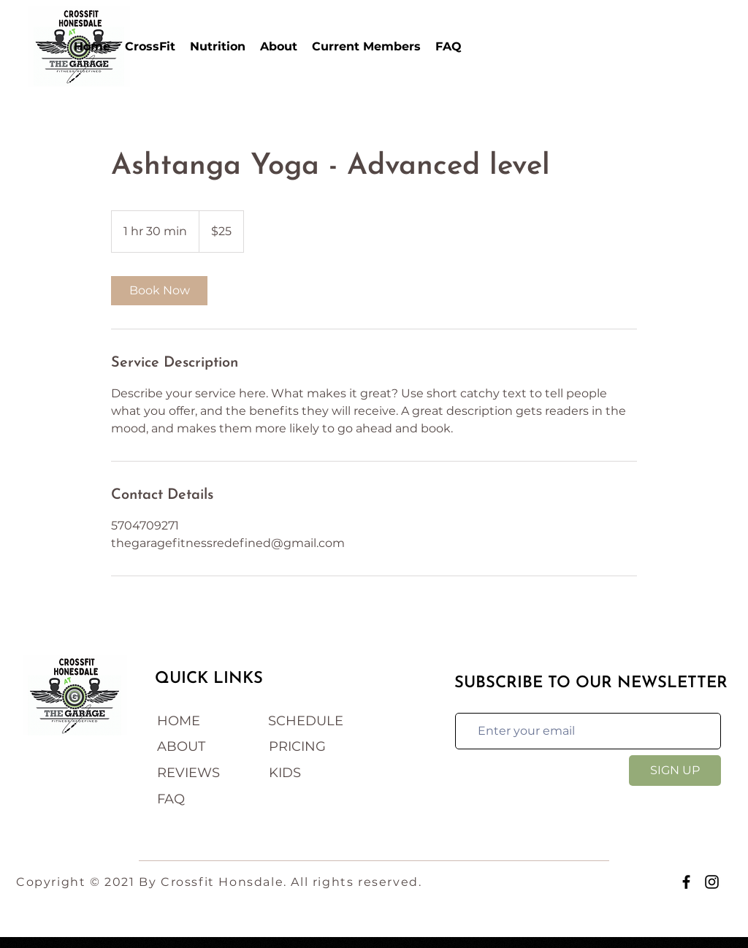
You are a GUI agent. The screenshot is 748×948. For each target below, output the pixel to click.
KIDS (285, 773)
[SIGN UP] (675, 770)
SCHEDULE (305, 721)
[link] (159, 290)
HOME (178, 721)
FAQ (171, 799)
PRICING (297, 746)
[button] (150, 46)
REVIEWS (188, 773)
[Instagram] (712, 882)
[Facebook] (686, 882)
